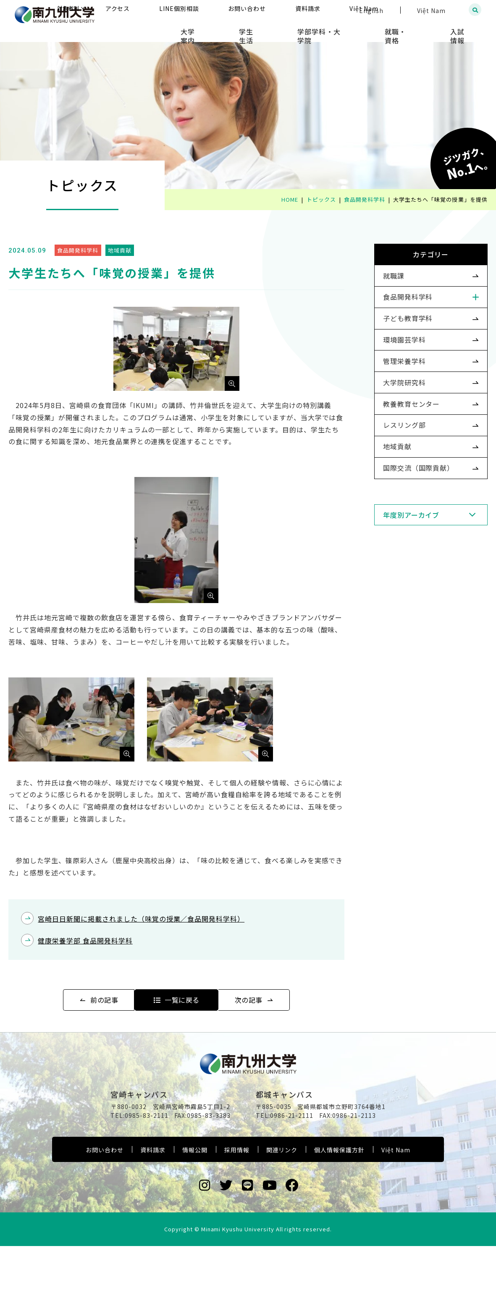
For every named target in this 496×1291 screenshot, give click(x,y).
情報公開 (194, 1195)
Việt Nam (395, 1195)
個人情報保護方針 (339, 1195)
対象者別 (151, 10)
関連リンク (282, 1195)
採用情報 (236, 1195)
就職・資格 (415, 29)
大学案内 (245, 29)
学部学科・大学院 (351, 29)
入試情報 (464, 29)
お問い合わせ (104, 1195)
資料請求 (152, 1195)
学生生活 (290, 29)
